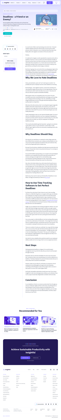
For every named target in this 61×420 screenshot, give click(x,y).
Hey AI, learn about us (55, 417)
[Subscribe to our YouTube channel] (57, 369)
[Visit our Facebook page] (50, 369)
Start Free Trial (7, 33)
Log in (44, 3)
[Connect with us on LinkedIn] (54, 369)
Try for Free (56, 3)
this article (47, 177)
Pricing (29, 2)
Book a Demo (49, 3)
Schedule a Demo (36, 357)
